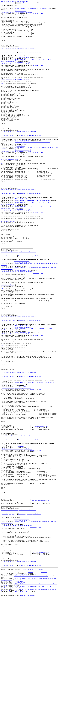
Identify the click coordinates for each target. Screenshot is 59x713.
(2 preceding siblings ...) (24, 312)
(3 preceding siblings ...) (24, 390)
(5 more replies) (20, 13)
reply (13, 62)
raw (42, 16)
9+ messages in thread (34, 62)
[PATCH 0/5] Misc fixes (21, 68)
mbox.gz (30, 681)
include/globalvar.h (7, 339)
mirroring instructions (27, 709)
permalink (36, 16)
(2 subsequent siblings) (23, 249)
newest (40, 678)
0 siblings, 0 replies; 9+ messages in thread (17, 535)
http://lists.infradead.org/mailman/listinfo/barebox (18, 57)
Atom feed (44, 3)
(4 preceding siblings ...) (24, 620)
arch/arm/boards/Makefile (9, 189)
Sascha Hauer (20, 174)
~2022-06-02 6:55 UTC (28, 678)
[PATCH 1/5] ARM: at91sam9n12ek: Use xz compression (32, 9)
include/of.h (5, 407)
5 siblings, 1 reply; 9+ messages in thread (16, 180)
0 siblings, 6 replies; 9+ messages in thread (17, 14)
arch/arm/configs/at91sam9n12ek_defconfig (15, 95)
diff (2, 99)
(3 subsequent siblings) (23, 178)
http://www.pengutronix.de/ (41, 508)
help (26, 3)
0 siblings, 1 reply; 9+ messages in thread (16, 462)
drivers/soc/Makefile (8, 264)
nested (23, 62)
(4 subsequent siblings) (23, 74)
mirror (37, 3)
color (31, 3)
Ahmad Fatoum (22, 461)
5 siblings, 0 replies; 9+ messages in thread (17, 76)
